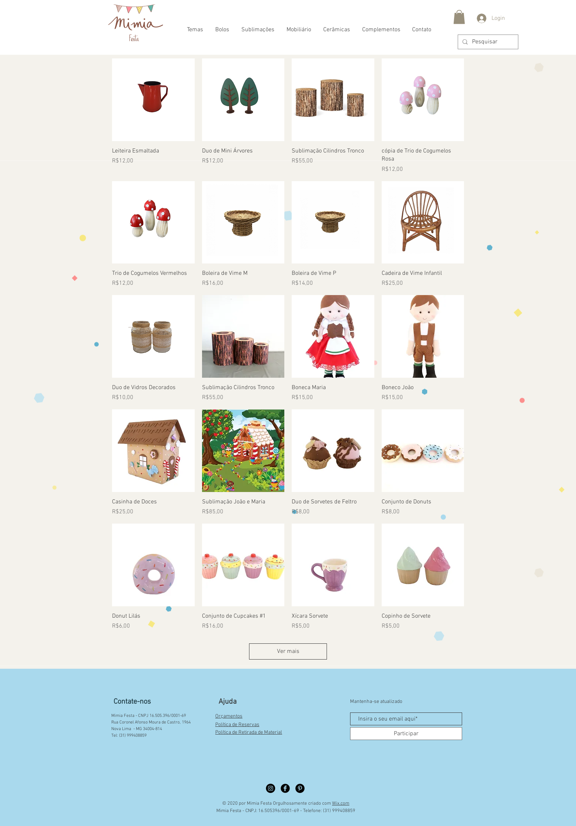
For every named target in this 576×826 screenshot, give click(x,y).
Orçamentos (228, 716)
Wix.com (340, 804)
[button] (459, 17)
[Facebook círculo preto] (285, 788)
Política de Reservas (237, 725)
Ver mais (288, 651)
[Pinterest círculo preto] (300, 788)
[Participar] (406, 733)
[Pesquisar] (487, 42)
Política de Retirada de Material (248, 732)
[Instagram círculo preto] (270, 788)
